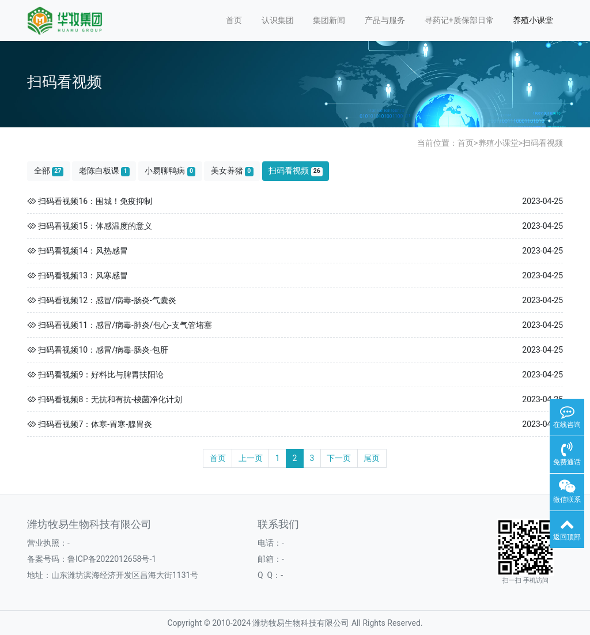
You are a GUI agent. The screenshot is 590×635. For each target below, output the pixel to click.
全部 (49, 171)
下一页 (339, 458)
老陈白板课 (104, 171)
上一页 (251, 458)
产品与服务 (385, 20)
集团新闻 (329, 20)
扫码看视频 (543, 143)
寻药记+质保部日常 (459, 20)
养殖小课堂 (533, 20)
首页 (234, 20)
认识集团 (278, 20)
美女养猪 (232, 171)
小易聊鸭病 (170, 171)
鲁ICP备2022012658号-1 (111, 559)
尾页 (372, 458)
